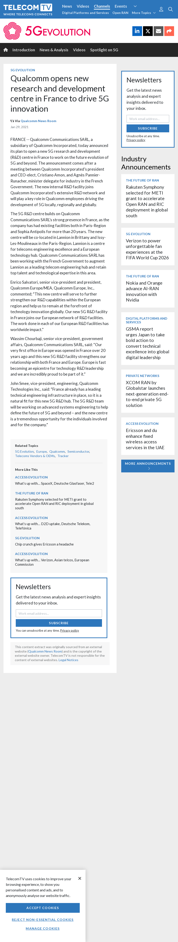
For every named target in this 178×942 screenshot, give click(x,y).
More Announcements (148, 465)
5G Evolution (22, 70)
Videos (83, 6)
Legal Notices (68, 660)
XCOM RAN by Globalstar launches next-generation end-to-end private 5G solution (147, 394)
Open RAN (120, 13)
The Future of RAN (31, 493)
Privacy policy (69, 630)
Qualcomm (57, 451)
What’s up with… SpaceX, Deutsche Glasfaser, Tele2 (54, 483)
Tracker (63, 456)
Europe (41, 451)
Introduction (24, 49)
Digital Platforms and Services (85, 13)
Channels (102, 6)
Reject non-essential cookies (42, 920)
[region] (43, 906)
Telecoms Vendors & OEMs (35, 456)
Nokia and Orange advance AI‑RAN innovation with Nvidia (144, 291)
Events (121, 6)
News (67, 6)
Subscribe (59, 623)
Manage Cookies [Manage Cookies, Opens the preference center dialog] (43, 928)
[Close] (80, 878)
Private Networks (142, 376)
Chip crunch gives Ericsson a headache (44, 544)
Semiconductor (78, 451)
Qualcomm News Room (38, 121)
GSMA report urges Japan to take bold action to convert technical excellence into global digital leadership (147, 343)
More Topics (144, 13)
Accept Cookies (42, 908)
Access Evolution (31, 477)
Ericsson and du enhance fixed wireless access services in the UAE (145, 439)
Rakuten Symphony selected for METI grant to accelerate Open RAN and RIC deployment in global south (54, 503)
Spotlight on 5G (104, 49)
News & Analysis (54, 49)
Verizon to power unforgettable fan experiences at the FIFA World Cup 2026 (147, 249)
